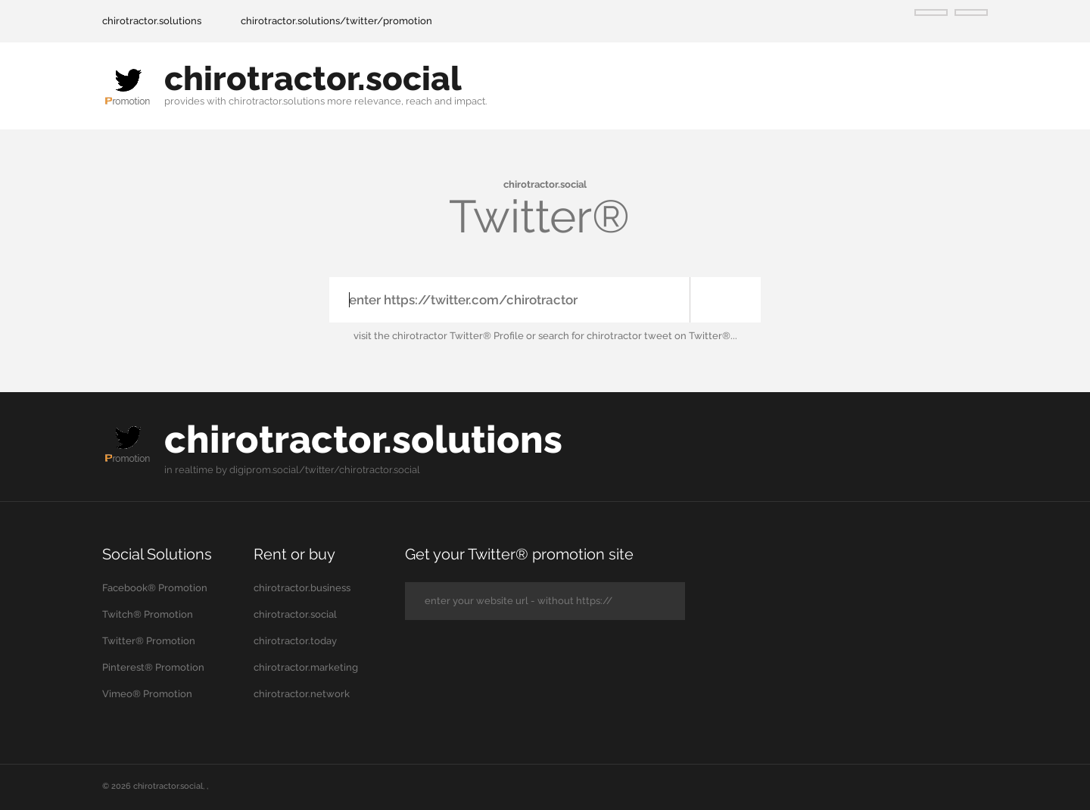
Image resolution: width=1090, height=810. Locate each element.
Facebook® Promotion (154, 587)
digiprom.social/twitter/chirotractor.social (324, 469)
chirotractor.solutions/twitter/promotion (336, 20)
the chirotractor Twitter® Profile (449, 335)
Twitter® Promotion (148, 640)
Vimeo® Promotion (147, 693)
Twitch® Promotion (147, 614)
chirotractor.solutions (151, 20)
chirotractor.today (295, 640)
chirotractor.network (302, 693)
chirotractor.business (302, 587)
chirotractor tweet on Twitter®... (662, 335)
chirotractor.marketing (306, 667)
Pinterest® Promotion (153, 667)
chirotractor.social (313, 78)
